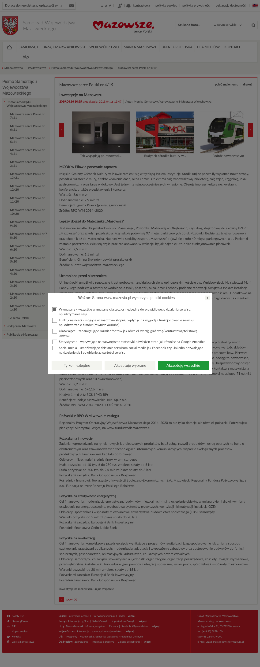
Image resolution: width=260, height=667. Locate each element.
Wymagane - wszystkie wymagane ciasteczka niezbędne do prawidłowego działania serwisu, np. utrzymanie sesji (121, 311)
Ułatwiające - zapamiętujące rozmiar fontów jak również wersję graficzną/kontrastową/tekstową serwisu (124, 333)
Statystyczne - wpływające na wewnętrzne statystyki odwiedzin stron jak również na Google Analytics (128, 342)
